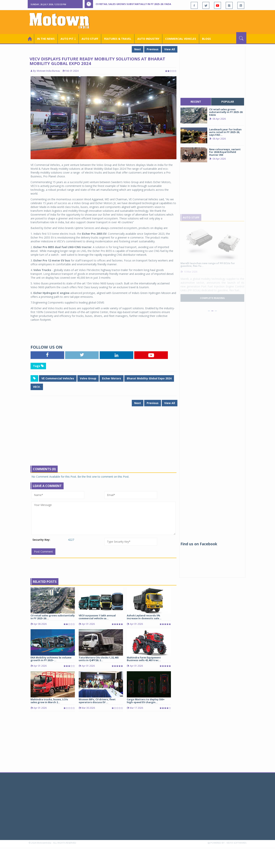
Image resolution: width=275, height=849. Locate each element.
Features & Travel (117, 39)
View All (169, 49)
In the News (46, 39)
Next (137, 49)
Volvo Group (88, 378)
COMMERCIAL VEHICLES (180, 39)
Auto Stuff (90, 39)
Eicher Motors (111, 378)
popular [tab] (227, 101)
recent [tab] (196, 101)
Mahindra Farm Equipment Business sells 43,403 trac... (144, 659)
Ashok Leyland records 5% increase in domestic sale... (144, 617)
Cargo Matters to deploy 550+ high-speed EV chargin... (146, 701)
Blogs (206, 39)
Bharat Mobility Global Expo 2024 (149, 378)
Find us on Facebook (198, 543)
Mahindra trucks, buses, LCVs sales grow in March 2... (49, 701)
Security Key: (41, 539)
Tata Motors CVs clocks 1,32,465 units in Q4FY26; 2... (99, 659)
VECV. (36, 387)
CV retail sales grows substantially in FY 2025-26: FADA (133, 4)
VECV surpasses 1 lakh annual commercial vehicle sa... (97, 617)
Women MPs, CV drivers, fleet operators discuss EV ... (97, 701)
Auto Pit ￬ (68, 39)
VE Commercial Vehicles (57, 378)
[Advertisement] (176, 21)
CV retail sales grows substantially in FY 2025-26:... (53, 617)
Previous (153, 49)
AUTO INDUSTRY (148, 39)
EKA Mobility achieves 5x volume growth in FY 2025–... (51, 659)
